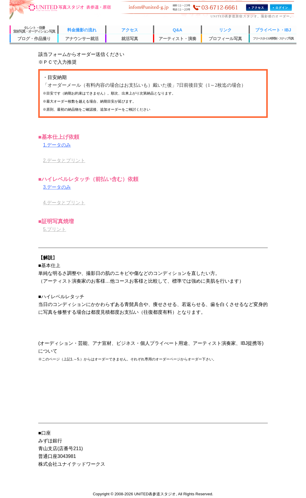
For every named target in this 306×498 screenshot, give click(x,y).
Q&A (177, 30)
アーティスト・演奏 (177, 38)
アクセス (129, 30)
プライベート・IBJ (273, 30)
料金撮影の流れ (82, 30)
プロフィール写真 (225, 38)
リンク (225, 30)
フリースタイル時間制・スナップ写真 (273, 38)
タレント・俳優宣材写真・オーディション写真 (34, 29)
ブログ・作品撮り (34, 38)
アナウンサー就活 (82, 38)
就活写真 (129, 38)
